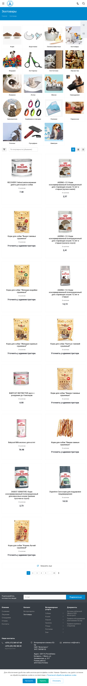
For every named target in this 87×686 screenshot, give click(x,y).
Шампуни (54, 143)
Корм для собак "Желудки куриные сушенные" (21, 345)
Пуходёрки (33, 143)
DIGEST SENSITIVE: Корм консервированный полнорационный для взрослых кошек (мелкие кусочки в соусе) (21, 495)
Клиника (5, 607)
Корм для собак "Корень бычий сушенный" (22, 546)
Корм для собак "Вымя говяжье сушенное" (22, 237)
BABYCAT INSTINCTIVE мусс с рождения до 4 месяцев (21, 394)
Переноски (75, 119)
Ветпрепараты (29, 611)
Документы (72, 607)
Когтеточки (54, 71)
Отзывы (5, 621)
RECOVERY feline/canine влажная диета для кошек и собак (21, 183)
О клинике (5, 611)
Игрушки (12, 71)
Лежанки (12, 95)
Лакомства (75, 71)
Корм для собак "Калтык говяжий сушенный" (65, 345)
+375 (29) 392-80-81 (13, 646)
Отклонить (57, 681)
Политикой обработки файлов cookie (61, 675)
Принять (43, 681)
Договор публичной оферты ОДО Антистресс (74, 613)
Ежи (46, 632)
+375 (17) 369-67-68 (13, 643)
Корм (12, 46)
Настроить (29, 681)
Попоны (12, 143)
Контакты (5, 624)
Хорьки (48, 620)
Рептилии (49, 629)
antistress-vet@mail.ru (71, 643)
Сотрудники (6, 618)
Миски (53, 95)
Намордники (75, 95)
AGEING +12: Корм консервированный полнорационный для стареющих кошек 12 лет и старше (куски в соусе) (65, 239)
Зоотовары (75, 46)
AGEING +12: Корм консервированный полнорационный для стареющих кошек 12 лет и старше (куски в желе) (65, 185)
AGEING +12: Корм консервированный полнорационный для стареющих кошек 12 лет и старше (65, 293)
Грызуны (48, 623)
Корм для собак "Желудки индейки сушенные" (21, 291)
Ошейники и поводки (33, 119)
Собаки (48, 613)
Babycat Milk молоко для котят (21, 442)
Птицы (47, 626)
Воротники (33, 46)
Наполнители (12, 119)
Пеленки (54, 119)
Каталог (27, 607)
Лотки (33, 95)
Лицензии (5, 614)
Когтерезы (33, 71)
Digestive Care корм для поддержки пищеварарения (65, 493)
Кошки (47, 616)
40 (54, 573)
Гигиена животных (54, 46)
